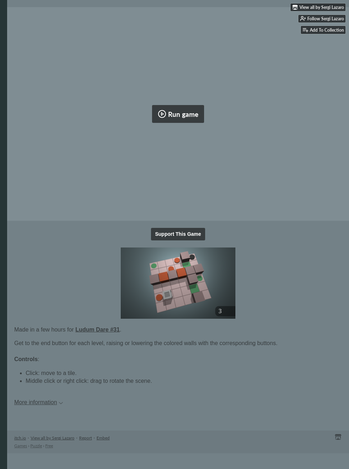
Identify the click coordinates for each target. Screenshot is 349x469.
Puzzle (36, 445)
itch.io (20, 438)
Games (20, 445)
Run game (178, 114)
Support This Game (178, 234)
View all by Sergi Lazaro (52, 438)
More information (38, 402)
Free (49, 445)
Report (85, 438)
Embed (103, 438)
